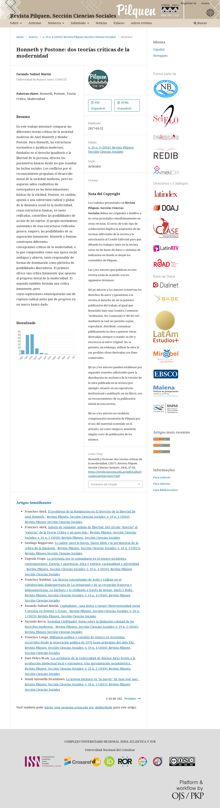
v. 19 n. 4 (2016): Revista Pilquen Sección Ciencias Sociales (79, 37)
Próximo (130, 699)
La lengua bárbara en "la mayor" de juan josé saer (102, 679)
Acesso (205, 3)
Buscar (200, 23)
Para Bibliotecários (165, 490)
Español (158, 49)
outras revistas (141, 23)
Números (55, 23)
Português (160, 56)
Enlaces (119, 23)
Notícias (101, 23)
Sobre (14, 23)
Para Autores (161, 484)
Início (20, 37)
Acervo (33, 37)
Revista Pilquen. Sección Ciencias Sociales (63, 15)
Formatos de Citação (104, 484)
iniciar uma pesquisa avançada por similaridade (78, 707)
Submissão (78, 23)
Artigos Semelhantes (33, 502)
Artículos (35, 23)
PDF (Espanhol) (98, 105)
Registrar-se (188, 3)
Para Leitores (161, 477)
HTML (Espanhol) (124, 105)
